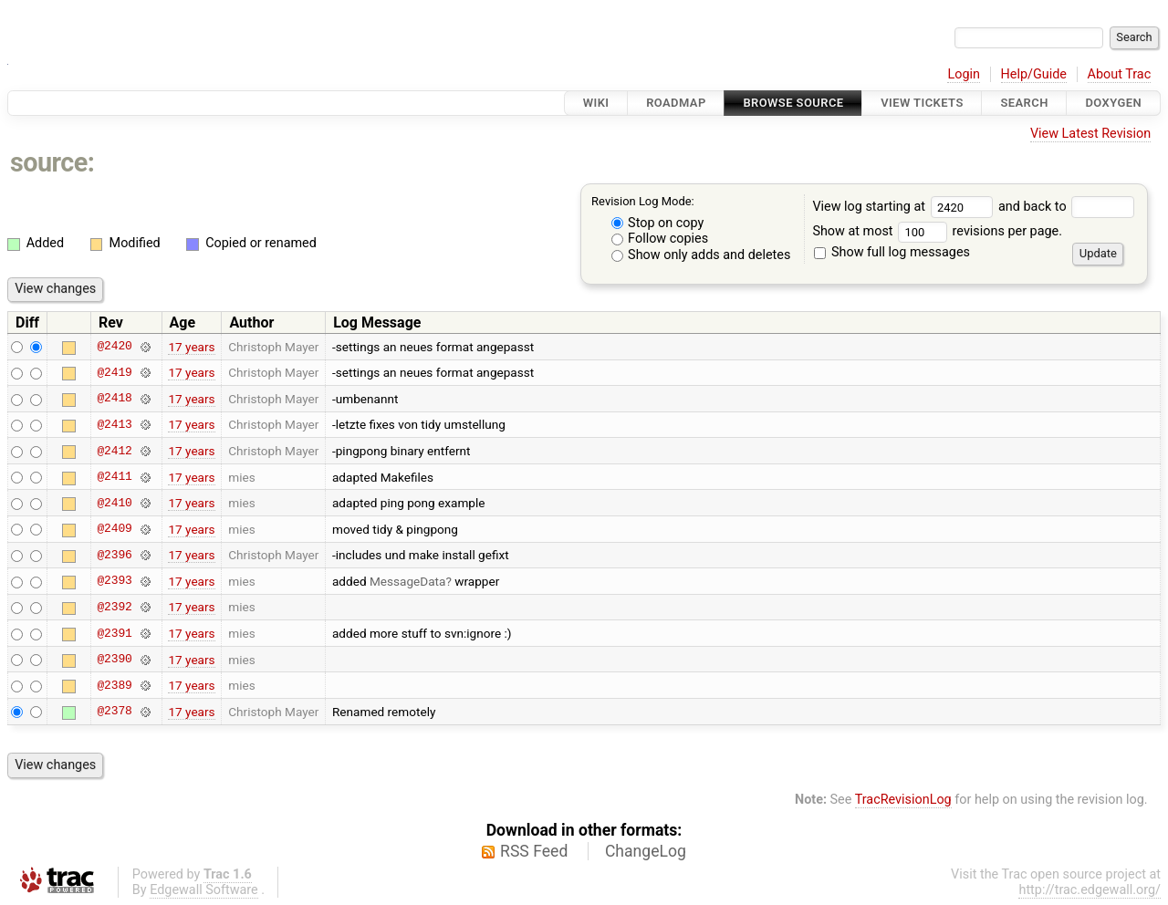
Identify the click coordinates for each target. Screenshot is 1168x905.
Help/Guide (1034, 74)
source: (52, 162)
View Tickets (922, 102)
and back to (1066, 206)
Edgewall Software (204, 890)
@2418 (114, 398)
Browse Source (793, 102)
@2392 (114, 606)
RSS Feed (534, 851)
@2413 (114, 424)
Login (963, 74)
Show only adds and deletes (701, 255)
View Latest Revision (1090, 133)
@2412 (114, 450)
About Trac (1120, 74)
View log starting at (905, 206)
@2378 (114, 711)
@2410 (114, 502)
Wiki (596, 102)
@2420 (114, 346)
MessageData (408, 581)
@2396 (114, 554)
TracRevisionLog (903, 799)
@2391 (114, 633)
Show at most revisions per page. (937, 231)
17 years (191, 346)
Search (1024, 102)
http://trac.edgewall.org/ (1089, 890)
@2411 (114, 477)
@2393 (114, 581)
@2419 (114, 372)
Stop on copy (657, 223)
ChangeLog (645, 851)
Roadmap (676, 102)
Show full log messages (892, 252)
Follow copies (660, 238)
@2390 (114, 659)
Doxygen (1113, 102)
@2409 (114, 529)
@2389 (114, 685)
